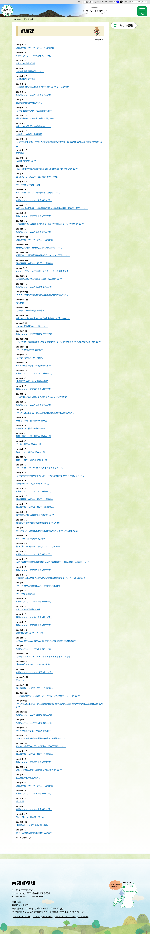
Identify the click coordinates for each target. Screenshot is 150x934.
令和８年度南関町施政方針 (28, 183)
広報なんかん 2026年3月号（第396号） (35, 199)
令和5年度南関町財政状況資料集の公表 (34, 366)
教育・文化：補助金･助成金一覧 (31, 451)
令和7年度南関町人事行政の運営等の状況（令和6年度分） (43, 397)
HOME (14, 19)
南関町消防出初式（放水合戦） (31, 358)
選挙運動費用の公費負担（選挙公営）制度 (36, 117)
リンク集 (36, 913)
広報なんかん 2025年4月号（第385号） (35, 600)
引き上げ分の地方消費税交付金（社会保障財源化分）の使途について (48, 167)
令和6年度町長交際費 (26, 592)
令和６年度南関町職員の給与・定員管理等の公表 (39, 584)
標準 (139, 2)
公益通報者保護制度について (29, 102)
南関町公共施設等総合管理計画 (31, 308)
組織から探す (22, 19)
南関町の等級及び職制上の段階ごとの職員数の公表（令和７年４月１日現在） (53, 576)
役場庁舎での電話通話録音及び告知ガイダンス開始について (44, 253)
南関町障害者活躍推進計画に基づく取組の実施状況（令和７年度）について (52, 222)
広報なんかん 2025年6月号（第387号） (35, 553)
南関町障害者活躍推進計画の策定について (36, 514)
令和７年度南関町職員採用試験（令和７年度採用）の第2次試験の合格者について (54, 561)
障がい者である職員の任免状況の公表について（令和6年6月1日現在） (49, 529)
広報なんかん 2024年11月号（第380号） (35, 712)
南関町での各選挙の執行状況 (29, 133)
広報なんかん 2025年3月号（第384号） (35, 615)
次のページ (26, 834)
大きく (144, 2)
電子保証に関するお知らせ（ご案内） (34, 483)
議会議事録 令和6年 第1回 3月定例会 (35, 782)
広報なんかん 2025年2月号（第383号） (35, 623)
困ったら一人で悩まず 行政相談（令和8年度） (38, 175)
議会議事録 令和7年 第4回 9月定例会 (35, 238)
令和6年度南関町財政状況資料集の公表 (34, 125)
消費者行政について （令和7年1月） (33, 631)
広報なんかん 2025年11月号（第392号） (35, 331)
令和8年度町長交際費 (26, 63)
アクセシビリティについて (65, 913)
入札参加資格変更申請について (31, 71)
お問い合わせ (83, 913)
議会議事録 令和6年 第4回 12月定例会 (36, 506)
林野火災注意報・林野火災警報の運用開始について (40, 245)
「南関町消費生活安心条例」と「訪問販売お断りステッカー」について (49, 693)
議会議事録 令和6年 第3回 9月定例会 (35, 685)
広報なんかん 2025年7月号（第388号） (35, 490)
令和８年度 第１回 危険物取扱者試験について (39, 191)
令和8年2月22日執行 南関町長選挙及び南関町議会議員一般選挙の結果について (54, 206)
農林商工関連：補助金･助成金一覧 (32, 420)
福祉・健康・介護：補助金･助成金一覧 (34, 436)
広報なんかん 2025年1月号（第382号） (35, 646)
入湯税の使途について (26, 160)
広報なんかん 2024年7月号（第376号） (35, 806)
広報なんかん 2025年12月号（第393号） (35, 284)
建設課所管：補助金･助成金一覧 (31, 428)
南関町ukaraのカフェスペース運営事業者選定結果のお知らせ (44, 654)
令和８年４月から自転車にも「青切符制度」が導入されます (44, 316)
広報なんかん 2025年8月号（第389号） (35, 405)
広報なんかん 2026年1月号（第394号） (35, 230)
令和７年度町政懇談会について (31, 350)
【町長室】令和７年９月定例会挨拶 (33, 381)
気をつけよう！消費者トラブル (31, 813)
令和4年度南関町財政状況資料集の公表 (34, 728)
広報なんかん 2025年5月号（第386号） (35, 568)
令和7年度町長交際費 (26, 78)
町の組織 (20, 798)
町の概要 (20, 300)
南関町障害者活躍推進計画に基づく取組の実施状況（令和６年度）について (52, 475)
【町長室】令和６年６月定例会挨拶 (33, 821)
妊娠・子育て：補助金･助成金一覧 (32, 459)
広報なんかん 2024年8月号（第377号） (35, 790)
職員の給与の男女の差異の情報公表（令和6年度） (39, 522)
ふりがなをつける (102, 2)
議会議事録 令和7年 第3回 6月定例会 (35, 261)
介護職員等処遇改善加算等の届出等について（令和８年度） (44, 86)
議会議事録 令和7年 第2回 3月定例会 (35, 498)
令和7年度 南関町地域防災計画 (31, 537)
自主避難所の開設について (28, 774)
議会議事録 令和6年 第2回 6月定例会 (35, 751)
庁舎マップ (21, 678)
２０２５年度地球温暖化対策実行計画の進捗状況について (43, 292)
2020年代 (20, 152)
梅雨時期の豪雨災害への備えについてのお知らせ (39, 545)
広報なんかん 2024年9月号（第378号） (35, 759)
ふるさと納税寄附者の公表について (33, 323)
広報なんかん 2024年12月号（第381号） (35, 670)
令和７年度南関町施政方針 (28, 607)
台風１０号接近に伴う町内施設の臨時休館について (40, 767)
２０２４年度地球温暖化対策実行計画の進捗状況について (43, 735)
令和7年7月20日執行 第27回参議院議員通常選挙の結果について (46, 412)
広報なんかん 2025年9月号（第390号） (35, 389)
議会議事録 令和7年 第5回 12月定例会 (36, 47)
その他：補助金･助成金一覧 (29, 444)
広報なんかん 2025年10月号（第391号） (35, 373)
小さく (134, 2)
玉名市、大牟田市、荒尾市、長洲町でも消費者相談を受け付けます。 (48, 639)
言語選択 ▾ (89, 2)
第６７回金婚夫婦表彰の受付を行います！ (36, 829)
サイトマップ (47, 913)
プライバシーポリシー (21, 913)
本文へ (80, 2)
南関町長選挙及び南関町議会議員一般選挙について (40, 277)
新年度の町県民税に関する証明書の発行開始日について (42, 743)
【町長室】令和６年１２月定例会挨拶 (34, 662)
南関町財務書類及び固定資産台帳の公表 (35, 110)
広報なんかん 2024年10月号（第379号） (35, 720)
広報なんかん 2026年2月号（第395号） (35, 214)
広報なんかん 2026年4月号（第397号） (35, 94)
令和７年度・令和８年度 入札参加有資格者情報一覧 (40, 467)
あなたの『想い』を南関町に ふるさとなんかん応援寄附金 (43, 269)
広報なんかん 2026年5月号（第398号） (35, 55)
